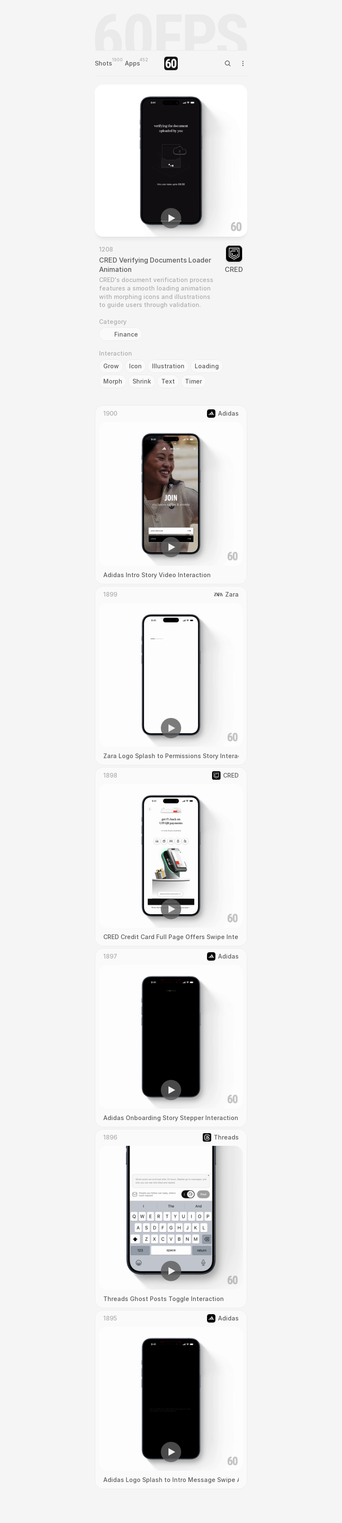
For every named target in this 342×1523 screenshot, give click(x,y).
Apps (132, 63)
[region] (171, 161)
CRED (234, 269)
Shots (103, 63)
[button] (171, 218)
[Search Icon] (227, 63)
